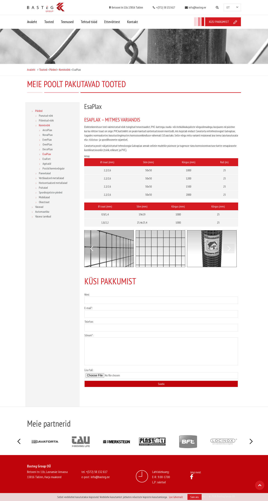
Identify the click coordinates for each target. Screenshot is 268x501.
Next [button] (228, 248)
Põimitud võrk (46, 120)
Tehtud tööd (89, 21)
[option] (109, 248)
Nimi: (161, 297)
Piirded (38, 111)
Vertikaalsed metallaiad (51, 178)
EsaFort (47, 159)
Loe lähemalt (176, 497)
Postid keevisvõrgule (54, 168)
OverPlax (47, 144)
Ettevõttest (112, 21)
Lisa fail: (161, 373)
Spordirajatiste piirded (50, 192)
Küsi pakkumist (223, 22)
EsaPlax (47, 154)
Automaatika (42, 211)
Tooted (49, 21)
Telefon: (161, 324)
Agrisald (47, 163)
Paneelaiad (45, 173)
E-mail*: (161, 311)
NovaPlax (48, 135)
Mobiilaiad (44, 197)
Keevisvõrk (44, 125)
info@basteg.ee (195, 7)
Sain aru (194, 497)
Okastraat (44, 202)
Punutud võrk (46, 115)
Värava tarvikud (43, 216)
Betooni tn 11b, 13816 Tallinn (126, 7)
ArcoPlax (47, 130)
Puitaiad (43, 187)
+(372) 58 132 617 (164, 7)
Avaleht (32, 21)
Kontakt (132, 21)
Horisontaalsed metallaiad (53, 183)
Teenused (67, 21)
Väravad (39, 207)
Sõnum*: (161, 349)
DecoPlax (48, 149)
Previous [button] (91, 248)
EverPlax (47, 139)
